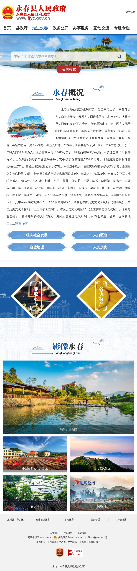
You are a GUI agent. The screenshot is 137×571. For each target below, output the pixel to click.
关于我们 (54, 533)
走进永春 (40, 28)
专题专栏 (122, 28)
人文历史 (100, 247)
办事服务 (81, 28)
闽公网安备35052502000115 (69, 537)
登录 (128, 12)
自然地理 (37, 247)
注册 (133, 12)
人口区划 (100, 235)
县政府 (21, 28)
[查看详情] (21, 223)
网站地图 (68, 533)
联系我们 (82, 533)
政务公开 (60, 28)
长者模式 (69, 69)
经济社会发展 (36, 235)
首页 (7, 28)
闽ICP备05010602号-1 (98, 537)
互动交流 (101, 28)
